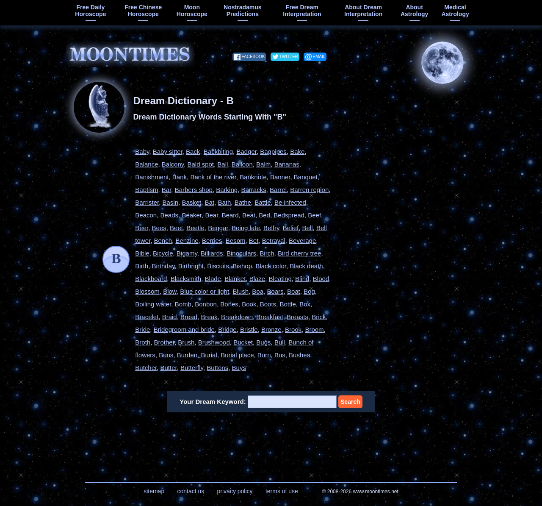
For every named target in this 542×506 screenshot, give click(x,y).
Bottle (287, 304)
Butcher (146, 367)
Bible (142, 253)
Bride (142, 329)
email (318, 56)
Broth (142, 342)
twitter (288, 56)
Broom (314, 329)
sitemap (154, 491)
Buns (166, 355)
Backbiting (218, 151)
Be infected (290, 202)
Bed (264, 215)
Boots (268, 304)
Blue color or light (204, 291)
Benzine (186, 240)
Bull (279, 342)
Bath (224, 202)
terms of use (281, 491)
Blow (170, 291)
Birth (141, 266)
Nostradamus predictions (242, 10)
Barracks (253, 189)
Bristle (249, 329)
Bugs (263, 342)
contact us (190, 491)
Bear (211, 215)
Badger (246, 151)
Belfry (271, 227)
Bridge (227, 329)
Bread (188, 316)
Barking (227, 189)
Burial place (237, 355)
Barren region (309, 189)
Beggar (218, 227)
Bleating (280, 278)
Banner (280, 177)
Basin (171, 202)
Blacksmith (186, 278)
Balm (263, 164)
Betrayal (273, 240)
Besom (236, 240)
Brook (293, 329)
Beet (176, 227)
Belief (291, 227)
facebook (253, 56)
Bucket (243, 342)
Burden (187, 355)
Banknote (253, 177)
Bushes (299, 355)
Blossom (147, 291)
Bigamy (187, 253)
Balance (146, 164)
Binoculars (241, 253)
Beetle (195, 227)
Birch (267, 253)
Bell (307, 227)
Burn (264, 355)
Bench (163, 240)
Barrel (278, 189)
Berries (212, 240)
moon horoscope (192, 10)
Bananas (286, 164)
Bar (166, 189)
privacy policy (235, 491)
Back (193, 151)
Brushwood (214, 342)
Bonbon (206, 304)
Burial (209, 355)
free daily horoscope (90, 10)
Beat (248, 215)
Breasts (297, 316)
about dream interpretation (363, 10)
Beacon (146, 215)
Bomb (183, 304)
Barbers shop (194, 189)
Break (209, 316)
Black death (306, 266)
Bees (159, 227)
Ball (222, 164)
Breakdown (237, 316)
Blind (302, 278)
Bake (297, 151)
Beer (141, 227)
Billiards (212, 253)
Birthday (163, 266)
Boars (275, 291)
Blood (321, 278)
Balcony (173, 164)
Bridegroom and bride (184, 329)
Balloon (242, 164)
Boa (257, 291)
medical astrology (455, 10)
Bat (210, 202)
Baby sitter (168, 151)
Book (249, 304)
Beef (314, 215)
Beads (169, 215)
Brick (319, 316)
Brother (164, 342)
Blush (240, 291)
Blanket (235, 278)
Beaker (192, 215)
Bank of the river (213, 177)
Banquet (306, 177)
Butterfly (191, 367)
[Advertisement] (408, 198)
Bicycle (163, 253)
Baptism (146, 189)
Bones (229, 304)
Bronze (271, 329)
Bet (254, 240)
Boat (293, 291)
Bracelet (146, 316)
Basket (191, 202)
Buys (239, 367)
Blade (213, 278)
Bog (309, 291)
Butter (168, 367)
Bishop (242, 266)
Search (350, 401)
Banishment (152, 177)
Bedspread (289, 215)
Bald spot (200, 164)
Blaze (257, 278)
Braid (169, 316)
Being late (246, 227)
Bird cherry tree (299, 253)
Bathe (243, 202)
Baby (142, 151)
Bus (279, 355)
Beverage (302, 240)
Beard (230, 215)
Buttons (217, 367)
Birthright (191, 266)
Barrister (147, 202)
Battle (262, 202)
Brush (186, 342)
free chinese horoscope (143, 10)
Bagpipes (273, 151)
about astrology (414, 10)
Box (304, 304)
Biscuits (218, 266)
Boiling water (153, 304)
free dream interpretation (302, 10)
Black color (270, 266)
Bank (179, 177)
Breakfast (269, 316)
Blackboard (151, 278)
